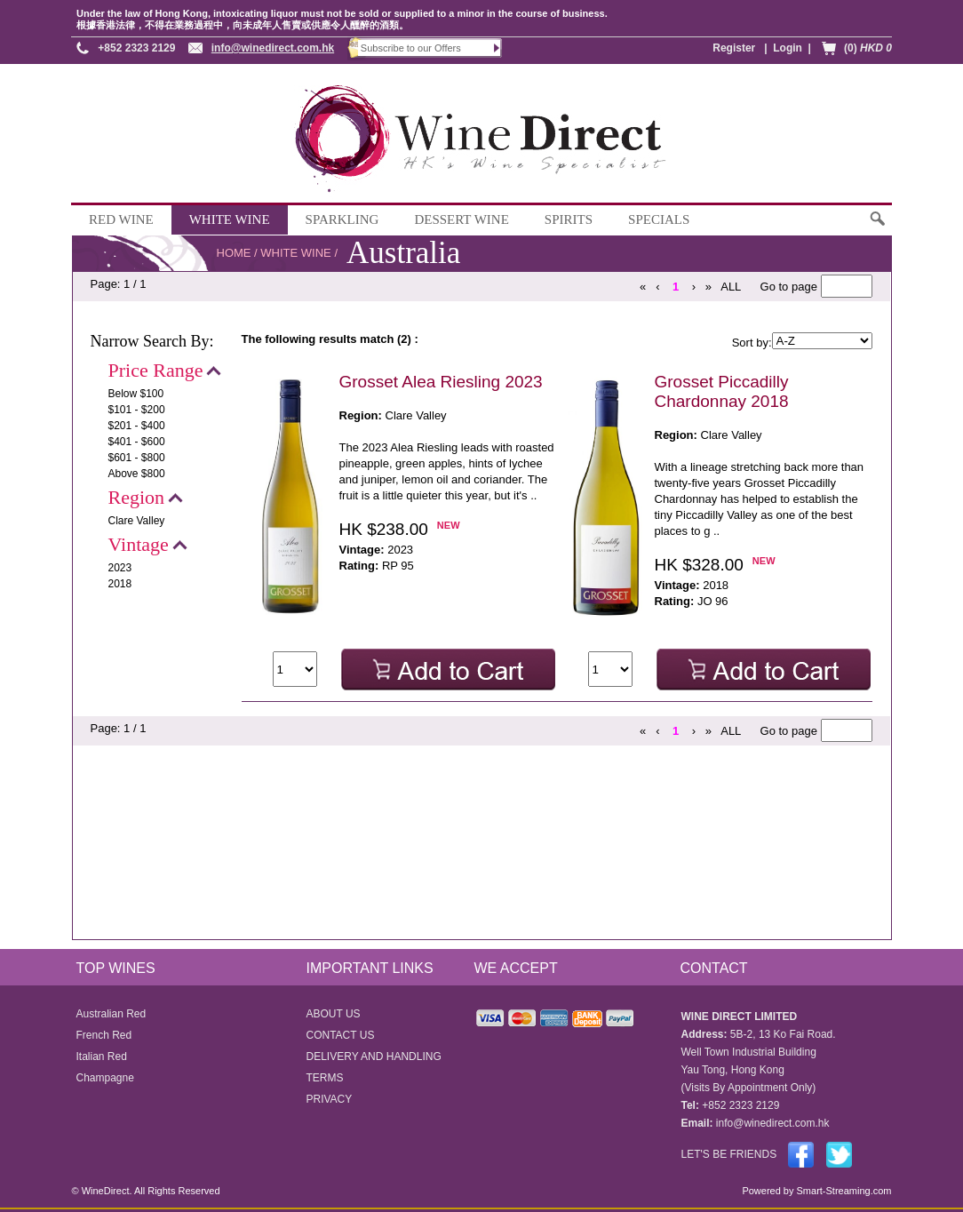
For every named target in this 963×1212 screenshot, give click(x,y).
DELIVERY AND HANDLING (374, 1056)
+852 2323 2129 (136, 48)
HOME (234, 252)
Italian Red (101, 1056)
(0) (868, 48)
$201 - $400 (136, 425)
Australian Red (111, 1014)
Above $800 (136, 473)
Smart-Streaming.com (842, 1190)
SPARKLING (342, 219)
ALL (730, 286)
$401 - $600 (136, 441)
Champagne (105, 1078)
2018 (120, 584)
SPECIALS (658, 219)
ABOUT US (333, 1014)
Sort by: (752, 342)
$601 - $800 (136, 457)
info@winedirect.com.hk (272, 48)
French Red (104, 1035)
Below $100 (136, 393)
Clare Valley (136, 520)
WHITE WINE (229, 219)
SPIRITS (569, 219)
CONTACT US (340, 1035)
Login (787, 48)
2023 (120, 568)
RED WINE (121, 219)
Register (733, 48)
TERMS (325, 1078)
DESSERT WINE (461, 219)
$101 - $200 (136, 409)
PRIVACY (329, 1099)
